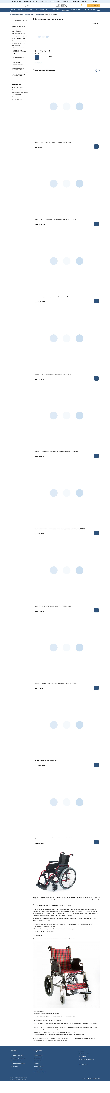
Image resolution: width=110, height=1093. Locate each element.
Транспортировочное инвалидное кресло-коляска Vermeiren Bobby (53, 374)
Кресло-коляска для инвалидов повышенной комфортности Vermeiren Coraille (56, 296)
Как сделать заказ (38, 1058)
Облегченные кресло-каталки (18, 54)
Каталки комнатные (17, 99)
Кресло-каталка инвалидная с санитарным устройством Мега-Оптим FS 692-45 (56, 683)
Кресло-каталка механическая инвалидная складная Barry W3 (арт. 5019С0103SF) (56, 451)
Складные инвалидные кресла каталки (18, 58)
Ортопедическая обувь (17, 1055)
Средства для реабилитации (18, 1058)
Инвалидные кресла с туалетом (19, 36)
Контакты (35, 1)
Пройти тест (82, 1062)
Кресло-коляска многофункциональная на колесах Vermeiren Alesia (53, 142)
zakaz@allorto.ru (83, 1064)
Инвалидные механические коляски (18, 27)
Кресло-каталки (16, 45)
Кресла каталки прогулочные (17, 61)
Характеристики (43, 62)
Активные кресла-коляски (18, 33)
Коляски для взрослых (17, 87)
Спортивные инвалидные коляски (20, 72)
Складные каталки (16, 94)
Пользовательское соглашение (18, 1079)
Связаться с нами (85, 1)
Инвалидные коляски (17, 1061)
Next (99, 71)
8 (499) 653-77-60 (61, 5)
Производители (75, 1)
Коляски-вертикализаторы (18, 38)
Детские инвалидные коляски (19, 24)
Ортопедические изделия (18, 1063)
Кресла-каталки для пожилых (18, 65)
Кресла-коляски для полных (19, 40)
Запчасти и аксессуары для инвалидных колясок (18, 75)
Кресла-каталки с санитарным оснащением (19, 50)
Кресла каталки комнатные (19, 47)
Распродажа (66, 1)
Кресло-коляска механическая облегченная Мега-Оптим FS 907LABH (43, 52)
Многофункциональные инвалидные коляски (18, 69)
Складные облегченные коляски (20, 92)
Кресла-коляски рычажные (18, 43)
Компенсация (37, 1061)
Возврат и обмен (27, 1)
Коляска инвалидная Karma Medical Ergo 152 (47, 760)
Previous (97, 71)
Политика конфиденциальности (18, 1077)
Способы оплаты (44, 1)
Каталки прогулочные (17, 97)
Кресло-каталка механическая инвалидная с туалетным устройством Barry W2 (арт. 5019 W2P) (60, 528)
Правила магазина (38, 1066)
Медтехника (14, 1066)
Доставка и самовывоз (55, 1)
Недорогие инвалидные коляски (20, 90)
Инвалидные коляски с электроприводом (17, 30)
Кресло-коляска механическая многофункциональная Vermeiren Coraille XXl (55, 219)
